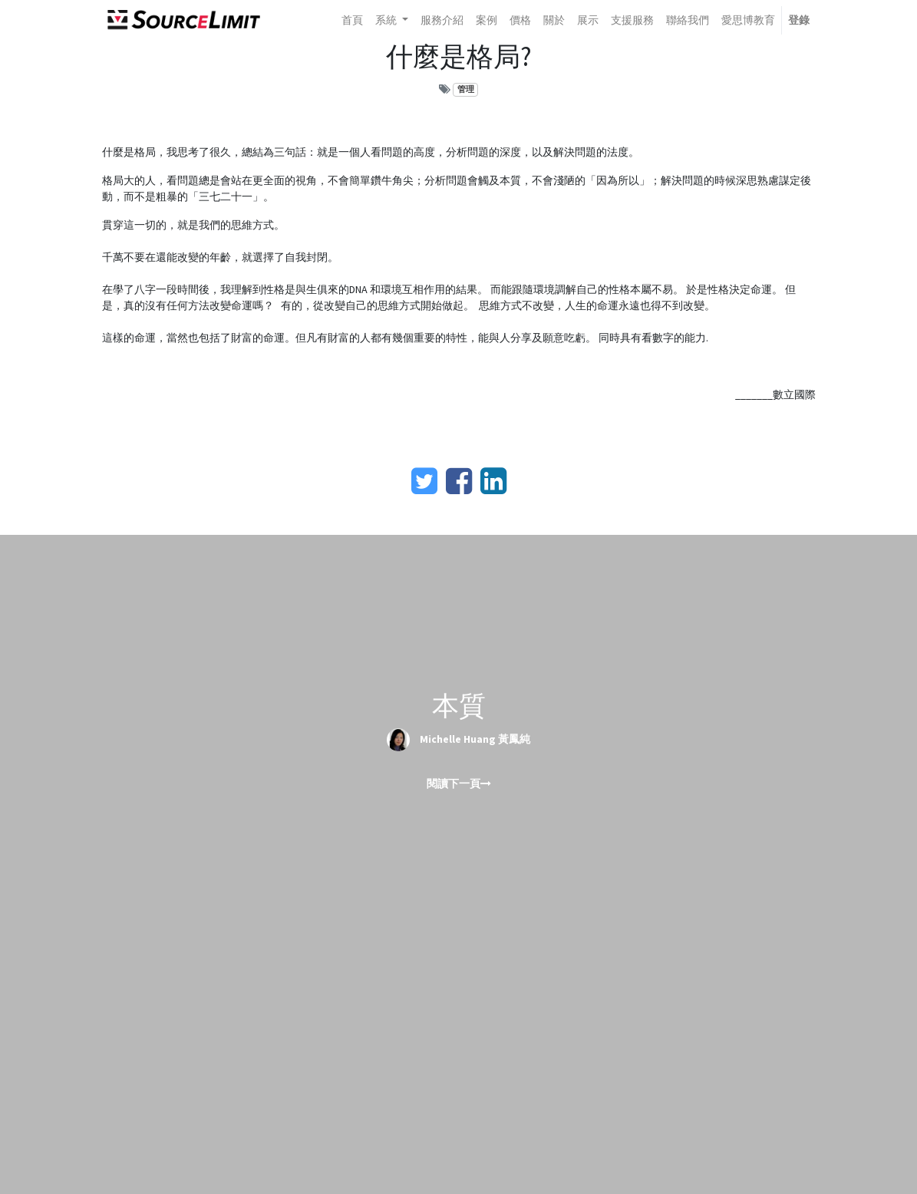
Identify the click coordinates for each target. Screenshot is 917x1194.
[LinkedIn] (493, 481)
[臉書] (459, 481)
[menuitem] (352, 20)
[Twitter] (424, 481)
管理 (465, 89)
